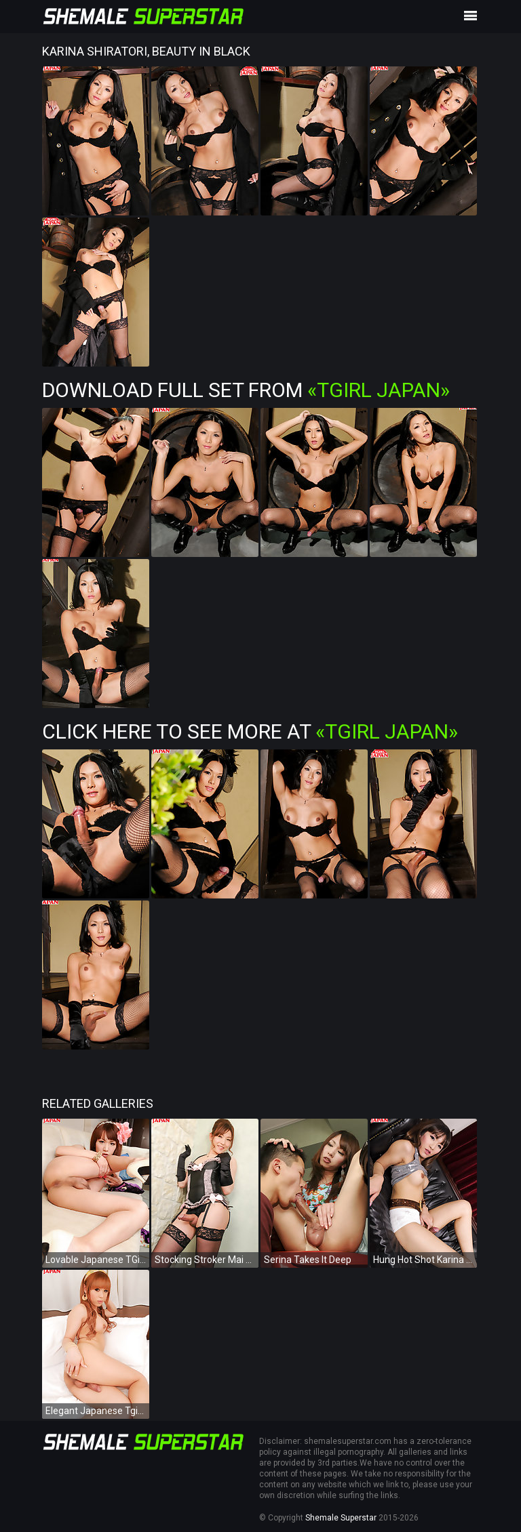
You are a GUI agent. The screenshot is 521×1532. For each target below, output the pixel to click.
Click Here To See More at (250, 731)
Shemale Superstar (341, 1518)
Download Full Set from (246, 390)
